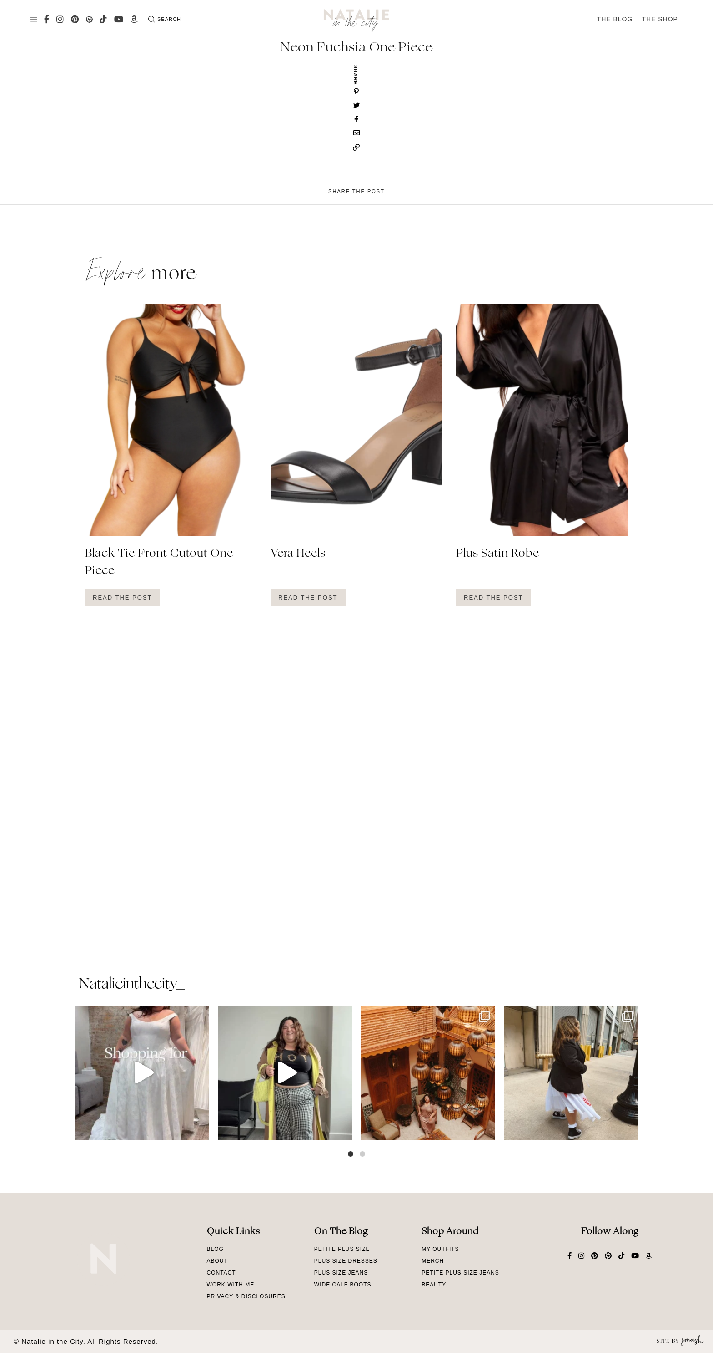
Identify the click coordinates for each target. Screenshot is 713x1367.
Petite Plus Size (342, 1249)
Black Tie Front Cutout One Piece (159, 563)
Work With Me (231, 1284)
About (217, 1261)
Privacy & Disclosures (246, 1296)
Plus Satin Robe (497, 554)
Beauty (434, 1284)
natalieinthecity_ (131, 984)
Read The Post (122, 597)
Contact (221, 1273)
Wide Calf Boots (343, 1284)
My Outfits (440, 1249)
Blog (215, 1249)
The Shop (660, 19)
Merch (433, 1261)
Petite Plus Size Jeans (460, 1273)
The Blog (615, 19)
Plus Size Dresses (345, 1261)
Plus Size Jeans (341, 1273)
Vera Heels (298, 554)
